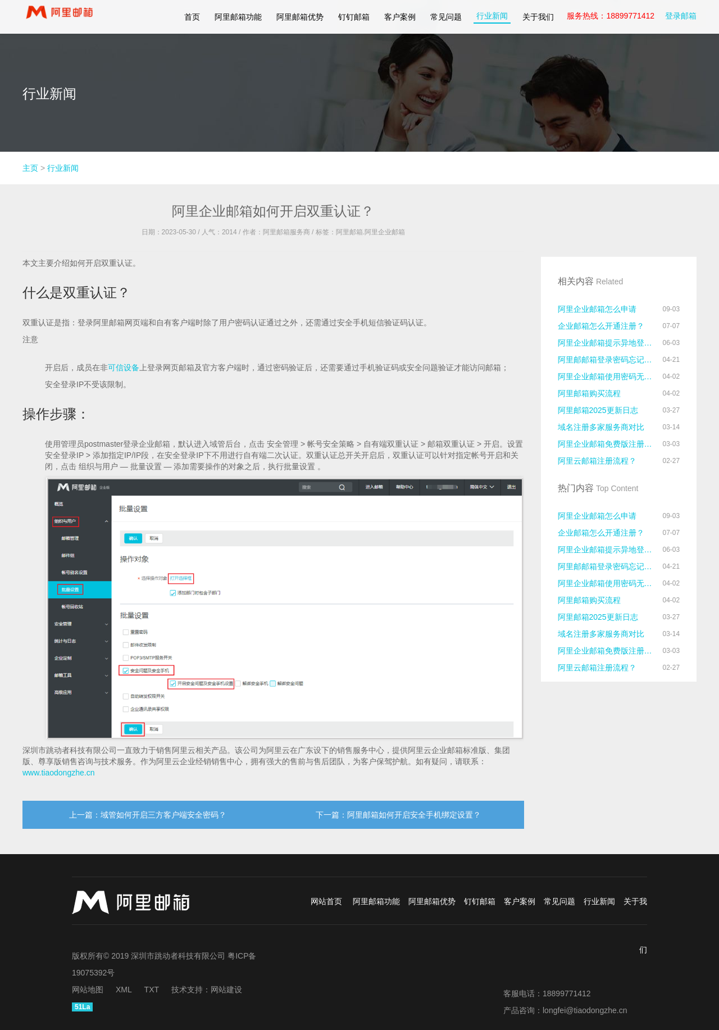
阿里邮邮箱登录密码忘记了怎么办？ (607, 359)
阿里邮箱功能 (238, 16)
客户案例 (400, 16)
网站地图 (87, 989)
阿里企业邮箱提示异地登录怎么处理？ (607, 342)
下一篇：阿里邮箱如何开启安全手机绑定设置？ (398, 814)
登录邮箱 (681, 15)
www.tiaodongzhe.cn (58, 772)
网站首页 (326, 901)
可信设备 (123, 367)
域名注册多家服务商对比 (601, 427)
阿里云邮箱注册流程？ (597, 460)
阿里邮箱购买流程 (589, 393)
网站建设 (226, 989)
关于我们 (538, 16)
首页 (192, 16)
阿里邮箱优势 (300, 16)
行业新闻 (492, 15)
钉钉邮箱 (354, 16)
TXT (151, 989)
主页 (30, 168)
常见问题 (446, 16)
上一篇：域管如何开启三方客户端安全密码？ (147, 814)
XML (124, 989)
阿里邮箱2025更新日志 (598, 410)
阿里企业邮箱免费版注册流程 (607, 443)
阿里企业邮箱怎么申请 (597, 309)
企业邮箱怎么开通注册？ (601, 325)
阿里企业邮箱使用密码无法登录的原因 (607, 376)
